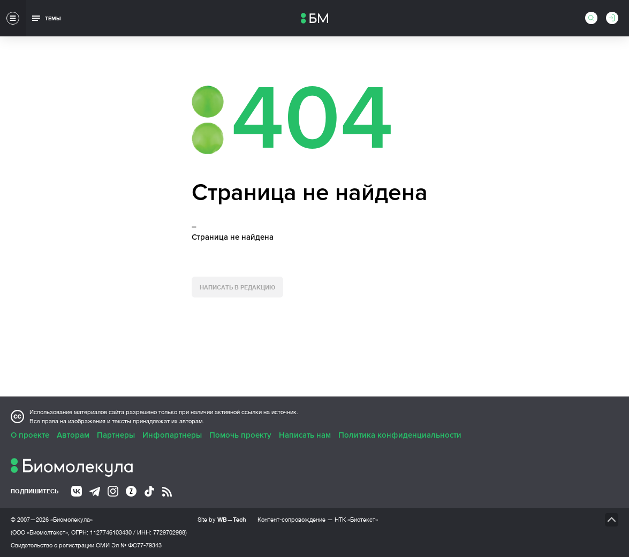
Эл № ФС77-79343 (136, 545)
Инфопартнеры (172, 435)
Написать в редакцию (237, 287)
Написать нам (305, 435)
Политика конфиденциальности (399, 435)
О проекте (30, 435)
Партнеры (116, 435)
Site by (222, 519)
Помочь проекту (240, 435)
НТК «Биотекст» (356, 519)
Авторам (73, 435)
